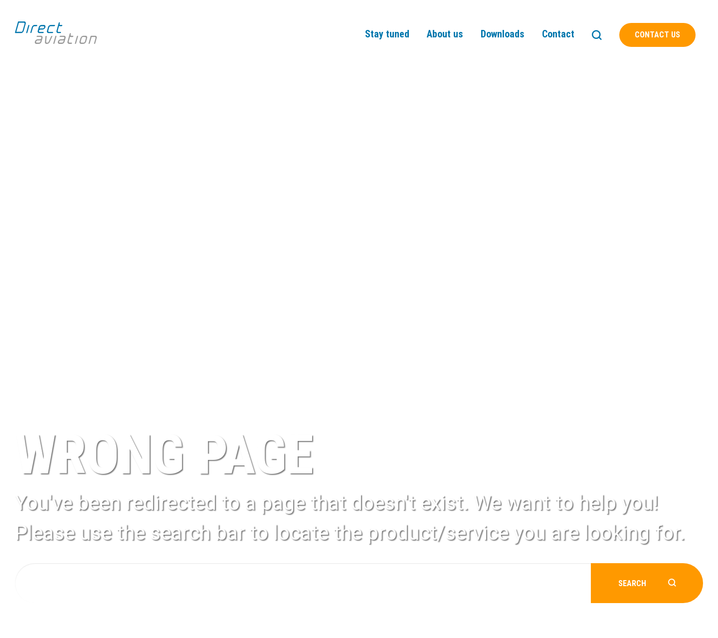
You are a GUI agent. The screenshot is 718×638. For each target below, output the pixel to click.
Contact (558, 34)
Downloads (503, 34)
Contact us (657, 34)
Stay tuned (387, 34)
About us (445, 34)
